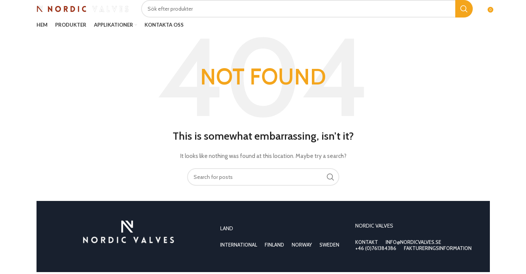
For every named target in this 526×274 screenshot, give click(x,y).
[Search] (307, 9)
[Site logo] (83, 8)
